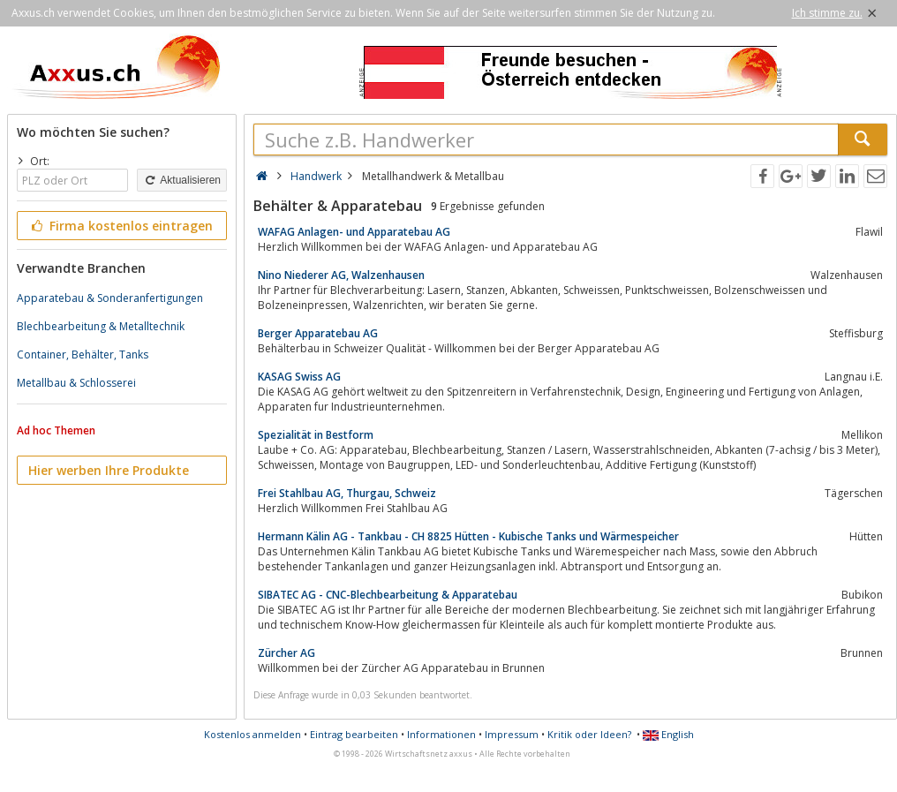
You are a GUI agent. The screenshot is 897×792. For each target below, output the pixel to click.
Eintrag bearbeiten (354, 734)
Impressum (512, 734)
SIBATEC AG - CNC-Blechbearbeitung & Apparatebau (387, 594)
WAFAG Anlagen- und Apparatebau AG (354, 231)
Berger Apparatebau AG (318, 333)
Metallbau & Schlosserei (76, 382)
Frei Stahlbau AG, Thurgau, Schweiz (347, 493)
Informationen (441, 734)
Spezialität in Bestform (315, 434)
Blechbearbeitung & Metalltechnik (101, 326)
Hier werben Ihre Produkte (108, 470)
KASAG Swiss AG (299, 376)
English (668, 734)
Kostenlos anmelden (252, 734)
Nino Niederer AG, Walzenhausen (341, 275)
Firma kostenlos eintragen (120, 225)
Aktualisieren (182, 180)
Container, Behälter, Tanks (82, 354)
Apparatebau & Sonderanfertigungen (110, 297)
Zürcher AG (286, 652)
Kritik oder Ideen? (589, 734)
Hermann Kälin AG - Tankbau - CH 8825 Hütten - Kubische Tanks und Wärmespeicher (468, 536)
